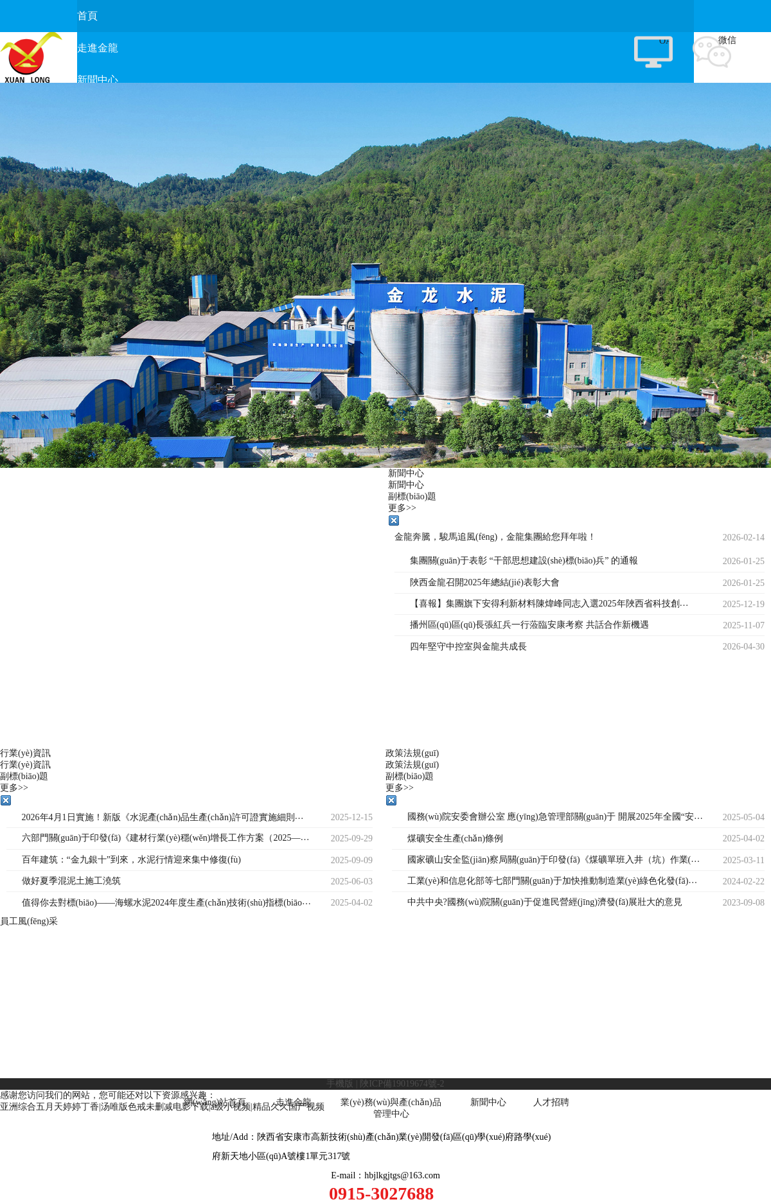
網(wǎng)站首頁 (215, 1102)
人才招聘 (551, 1102)
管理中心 (391, 1114)
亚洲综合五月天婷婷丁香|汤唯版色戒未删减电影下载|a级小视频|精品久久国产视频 (162, 1107)
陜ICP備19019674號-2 (402, 1083)
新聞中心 (488, 1102)
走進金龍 (294, 1102)
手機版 (339, 1083)
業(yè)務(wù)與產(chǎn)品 (391, 1102)
